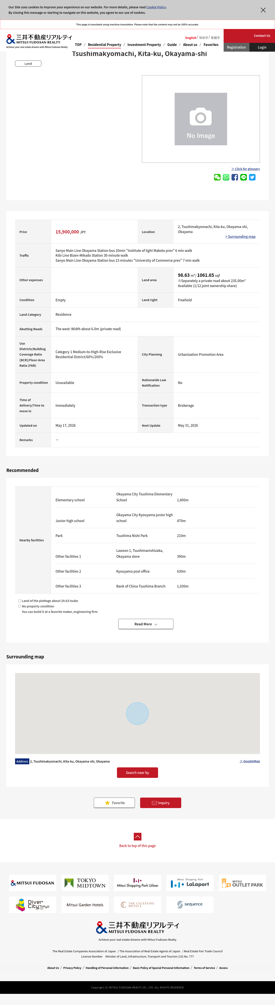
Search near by (137, 772)
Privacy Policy (72, 968)
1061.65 (206, 275)
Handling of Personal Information (107, 968)
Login (262, 47)
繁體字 (215, 37)
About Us (53, 968)
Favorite (114, 802)
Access (223, 968)
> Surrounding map (240, 236)
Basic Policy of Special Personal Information (161, 968)
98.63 (184, 275)
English (191, 37)
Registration (236, 47)
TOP (78, 44)
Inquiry (161, 803)
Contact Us (262, 35)
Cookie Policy (156, 7)
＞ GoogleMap (250, 761)
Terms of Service (204, 968)
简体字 (203, 37)
